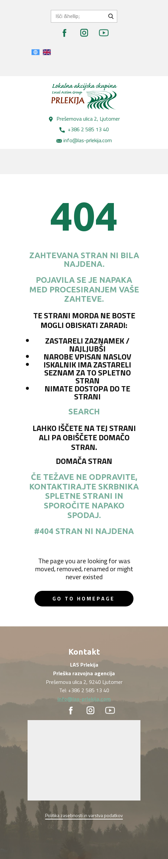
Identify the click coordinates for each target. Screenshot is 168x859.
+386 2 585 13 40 (84, 130)
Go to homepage (83, 598)
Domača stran (84, 461)
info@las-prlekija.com (84, 141)
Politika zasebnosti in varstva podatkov (84, 815)
